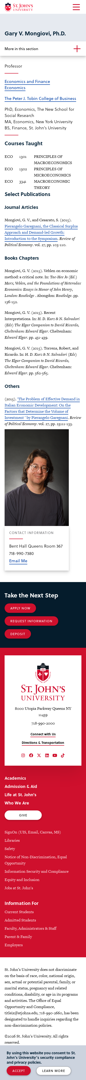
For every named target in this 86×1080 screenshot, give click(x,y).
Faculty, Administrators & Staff (30, 928)
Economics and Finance (27, 81)
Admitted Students (20, 920)
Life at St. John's (20, 794)
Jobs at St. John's (19, 888)
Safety (10, 848)
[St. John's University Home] (19, 7)
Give (23, 815)
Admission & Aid (21, 786)
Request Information (31, 621)
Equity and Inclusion (22, 879)
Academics (15, 778)
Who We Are (17, 803)
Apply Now (20, 608)
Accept (18, 1070)
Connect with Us (43, 734)
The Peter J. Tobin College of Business (40, 98)
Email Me (18, 560)
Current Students (19, 912)
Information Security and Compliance (37, 871)
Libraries (12, 840)
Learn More (53, 1070)
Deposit (17, 633)
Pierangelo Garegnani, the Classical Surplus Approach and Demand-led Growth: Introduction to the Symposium (41, 232)
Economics (15, 87)
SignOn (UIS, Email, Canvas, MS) (33, 832)
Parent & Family (18, 936)
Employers (14, 945)
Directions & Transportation (43, 742)
